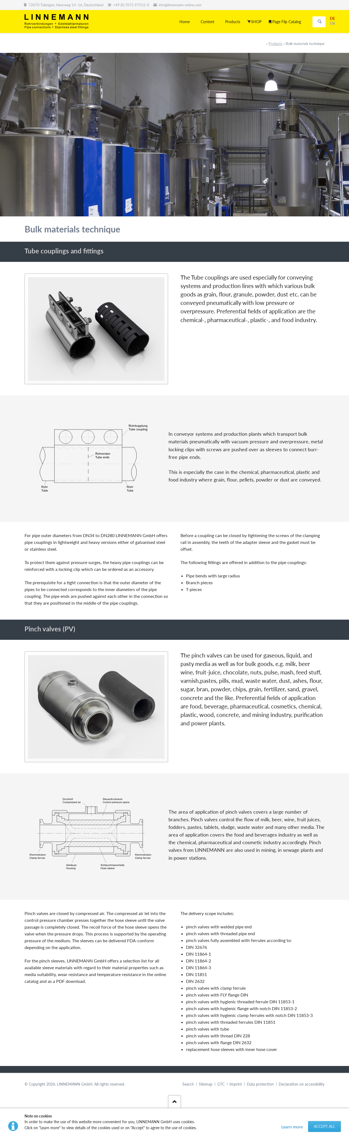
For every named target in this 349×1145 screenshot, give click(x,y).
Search (320, 21)
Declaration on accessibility (301, 1084)
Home (184, 21)
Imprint (236, 1084)
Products (275, 43)
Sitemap (205, 1084)
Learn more (292, 1126)
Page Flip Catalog (286, 21)
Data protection (260, 1084)
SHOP (256, 21)
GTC (221, 1084)
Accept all (324, 1126)
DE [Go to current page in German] (332, 18)
